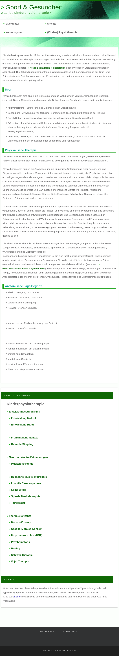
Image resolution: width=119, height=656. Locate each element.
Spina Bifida (18, 489)
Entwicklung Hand (22, 424)
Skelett (51, 23)
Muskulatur (12, 23)
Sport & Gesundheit (34, 7)
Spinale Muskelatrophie (25, 496)
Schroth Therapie (22, 555)
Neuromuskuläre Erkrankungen (28, 457)
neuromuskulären (40, 67)
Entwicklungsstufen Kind (24, 411)
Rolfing (15, 548)
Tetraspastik (18, 502)
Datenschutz (70, 632)
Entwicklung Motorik (24, 418)
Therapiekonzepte (20, 515)
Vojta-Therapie (20, 561)
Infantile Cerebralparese (26, 483)
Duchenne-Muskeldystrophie (29, 476)
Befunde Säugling (22, 444)
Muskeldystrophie (22, 463)
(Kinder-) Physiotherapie (62, 32)
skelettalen (59, 67)
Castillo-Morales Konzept (26, 528)
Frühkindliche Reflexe (24, 437)
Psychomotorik (20, 542)
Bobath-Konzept (21, 522)
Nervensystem (14, 32)
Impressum (47, 632)
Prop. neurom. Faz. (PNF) (26, 535)
